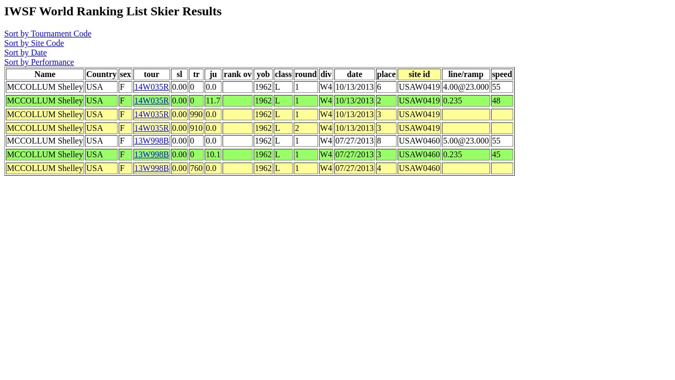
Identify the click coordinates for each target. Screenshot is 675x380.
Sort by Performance (39, 62)
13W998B (151, 140)
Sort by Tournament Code (47, 33)
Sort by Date (25, 52)
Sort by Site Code (34, 43)
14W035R (151, 86)
